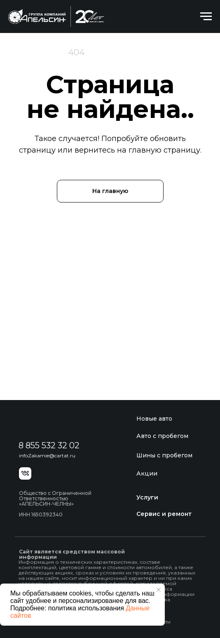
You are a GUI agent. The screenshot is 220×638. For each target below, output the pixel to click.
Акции (146, 473)
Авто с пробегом (162, 436)
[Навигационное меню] (206, 16)
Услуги (147, 497)
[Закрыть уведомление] (158, 590)
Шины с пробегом (164, 455)
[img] (57, 423)
